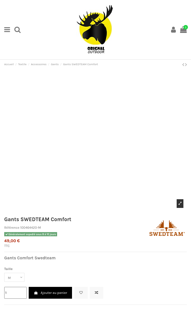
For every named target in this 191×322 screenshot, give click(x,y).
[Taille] (14, 277)
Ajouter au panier (50, 293)
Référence (11, 228)
